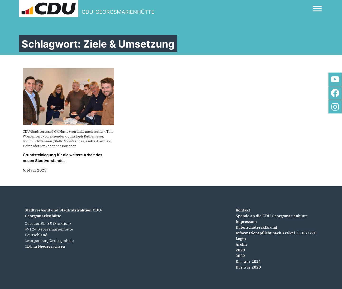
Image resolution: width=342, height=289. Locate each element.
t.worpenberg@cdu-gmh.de (49, 240)
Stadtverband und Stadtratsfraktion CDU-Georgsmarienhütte (63, 213)
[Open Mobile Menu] (317, 8)
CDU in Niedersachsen (45, 246)
